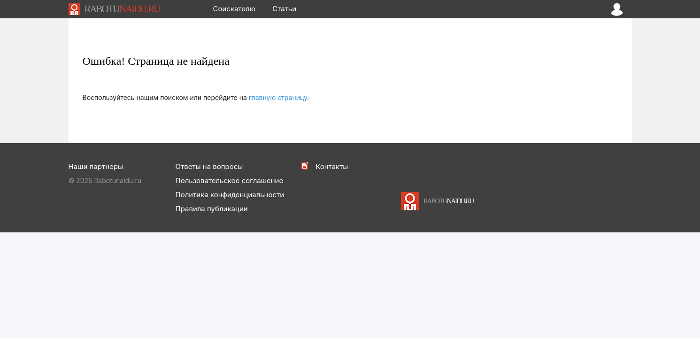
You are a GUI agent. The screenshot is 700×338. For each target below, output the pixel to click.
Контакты (331, 166)
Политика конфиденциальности (230, 194)
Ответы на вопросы (209, 166)
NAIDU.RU (121, 9)
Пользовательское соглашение (230, 180)
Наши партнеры (96, 166)
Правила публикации (212, 208)
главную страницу (278, 97)
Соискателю (234, 8)
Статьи (284, 8)
